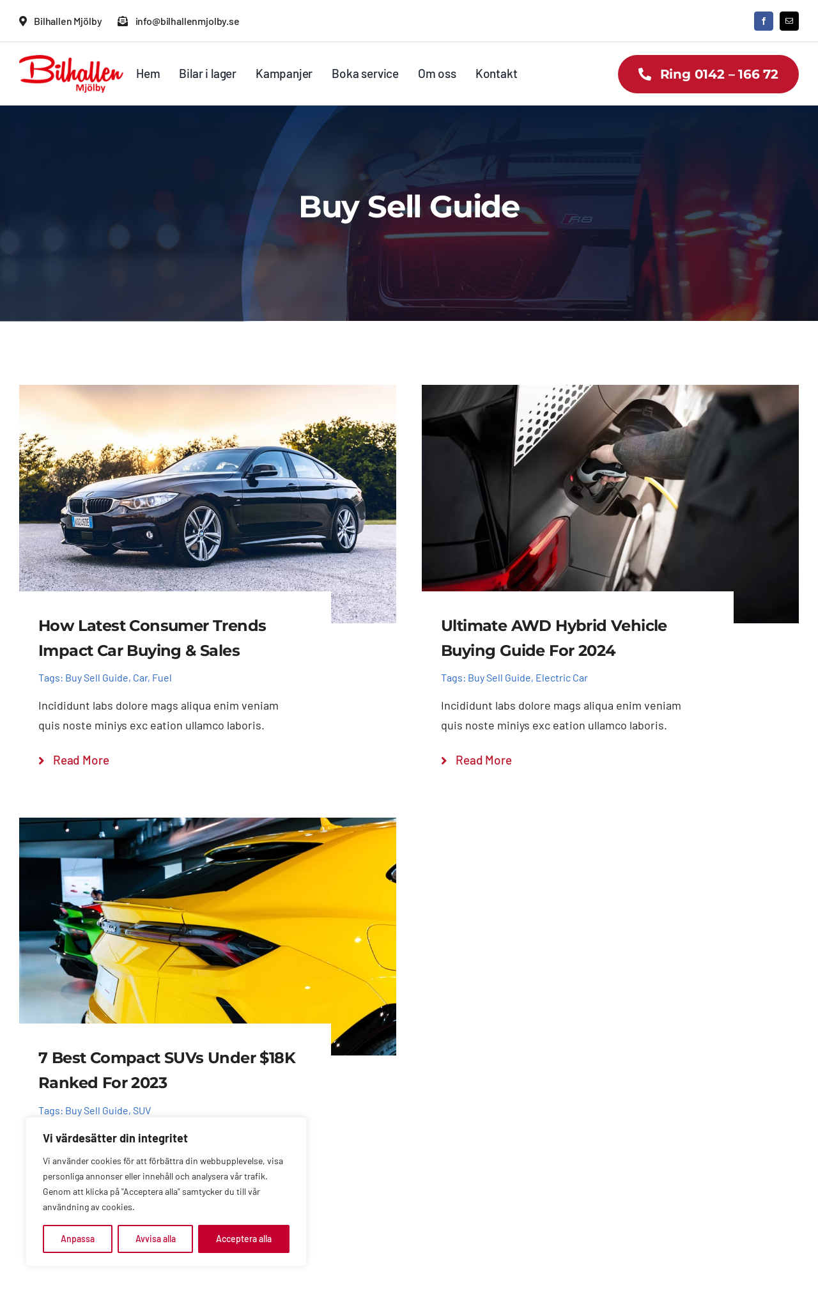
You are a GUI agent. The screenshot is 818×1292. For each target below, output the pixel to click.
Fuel (162, 677)
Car (140, 677)
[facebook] (763, 21)
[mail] (789, 21)
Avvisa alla (155, 1238)
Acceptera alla (244, 1238)
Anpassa (78, 1238)
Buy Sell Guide (96, 677)
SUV (142, 1110)
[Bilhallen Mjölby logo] (71, 61)
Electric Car (562, 677)
